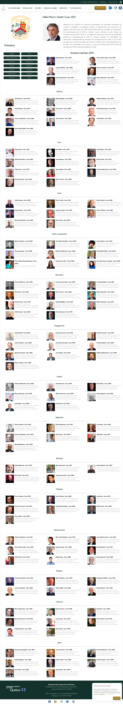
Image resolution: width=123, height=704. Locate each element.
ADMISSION (100, 8)
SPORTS (38, 8)
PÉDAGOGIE (28, 8)
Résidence (103, 2)
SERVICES (63, 8)
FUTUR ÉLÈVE (76, 8)
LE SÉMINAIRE (14, 8)
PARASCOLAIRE (50, 8)
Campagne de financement (89, 2)
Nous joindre (113, 2)
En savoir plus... (108, 694)
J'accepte (115, 698)
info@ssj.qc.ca (56, 696)
